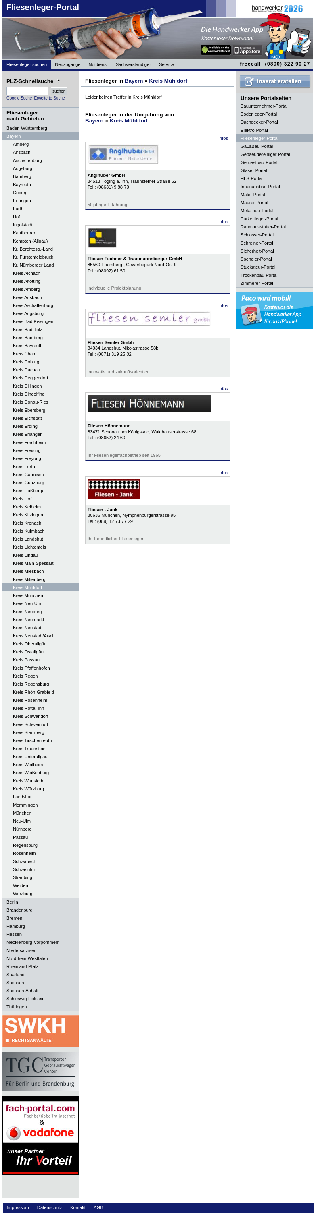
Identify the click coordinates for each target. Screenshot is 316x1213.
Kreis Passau (26, 659)
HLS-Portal (252, 178)
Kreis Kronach (27, 522)
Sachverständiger (133, 64)
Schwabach (24, 861)
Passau (20, 837)
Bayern (134, 81)
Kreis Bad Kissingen (33, 321)
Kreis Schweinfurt (30, 724)
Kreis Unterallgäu (30, 756)
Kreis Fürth (24, 466)
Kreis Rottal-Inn (28, 708)
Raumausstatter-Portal (263, 226)
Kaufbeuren (24, 232)
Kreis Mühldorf (27, 587)
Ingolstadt (23, 224)
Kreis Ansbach (27, 297)
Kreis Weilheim (28, 764)
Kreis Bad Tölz (27, 329)
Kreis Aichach (26, 273)
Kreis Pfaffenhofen (31, 668)
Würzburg (23, 893)
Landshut (22, 796)
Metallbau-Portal (257, 210)
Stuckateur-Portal (258, 267)
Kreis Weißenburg (31, 772)
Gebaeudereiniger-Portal (265, 154)
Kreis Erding (25, 426)
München (22, 813)
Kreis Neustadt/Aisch (34, 635)
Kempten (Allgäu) (30, 240)
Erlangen (22, 200)
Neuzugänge (67, 64)
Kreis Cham (24, 353)
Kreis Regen (25, 676)
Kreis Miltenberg (29, 579)
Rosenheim (24, 853)
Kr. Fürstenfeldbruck (33, 257)
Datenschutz (49, 1207)
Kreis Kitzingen (28, 514)
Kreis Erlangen (27, 434)
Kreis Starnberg (28, 732)
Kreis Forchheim (29, 442)
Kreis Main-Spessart (33, 563)
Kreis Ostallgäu (28, 651)
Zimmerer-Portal (257, 283)
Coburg (20, 192)
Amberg (21, 144)
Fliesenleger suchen (26, 64)
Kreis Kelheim (27, 506)
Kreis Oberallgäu (29, 643)
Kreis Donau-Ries (30, 402)
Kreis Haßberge (28, 490)
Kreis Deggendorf (30, 377)
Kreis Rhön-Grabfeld (33, 692)
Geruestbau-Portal (259, 162)
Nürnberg (22, 829)
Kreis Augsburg (28, 313)
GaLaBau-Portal (257, 146)
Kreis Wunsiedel (29, 780)
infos (223, 138)
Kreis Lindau (25, 555)
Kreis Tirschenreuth (32, 740)
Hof (16, 216)
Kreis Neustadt (27, 627)
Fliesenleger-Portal (42, 7)
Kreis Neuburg (27, 611)
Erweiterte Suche (49, 98)
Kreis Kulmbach (28, 531)
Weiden (20, 885)
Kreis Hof (22, 498)
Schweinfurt (24, 869)
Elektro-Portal (254, 130)
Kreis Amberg (26, 289)
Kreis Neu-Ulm (27, 603)
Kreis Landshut (28, 539)
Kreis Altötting (26, 281)
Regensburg (25, 845)
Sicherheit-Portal (257, 251)
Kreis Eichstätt (27, 418)
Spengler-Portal (256, 259)
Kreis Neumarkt (28, 619)
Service (166, 64)
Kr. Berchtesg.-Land (33, 249)
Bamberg (22, 176)
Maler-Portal (253, 194)
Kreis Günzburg (28, 482)
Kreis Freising (26, 450)
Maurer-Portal (254, 202)
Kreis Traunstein (29, 748)
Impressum (18, 1207)
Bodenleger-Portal (259, 114)
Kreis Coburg (26, 361)
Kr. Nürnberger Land (33, 265)
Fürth (18, 208)
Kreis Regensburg (31, 684)
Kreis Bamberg (28, 337)
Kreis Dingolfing (28, 394)
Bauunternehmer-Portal (264, 106)
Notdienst (98, 64)
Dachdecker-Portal (259, 122)
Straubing (22, 877)
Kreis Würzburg (28, 788)
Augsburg (22, 168)
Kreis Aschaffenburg (33, 305)
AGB (98, 1207)
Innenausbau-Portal (260, 186)
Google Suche (19, 98)
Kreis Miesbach (28, 571)
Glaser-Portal (254, 170)
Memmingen (25, 804)
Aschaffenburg (27, 160)
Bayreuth (22, 184)
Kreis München (28, 595)
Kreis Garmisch (28, 474)
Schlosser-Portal (257, 234)
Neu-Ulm (22, 821)
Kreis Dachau (26, 369)
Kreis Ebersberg (29, 410)
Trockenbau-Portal (259, 275)
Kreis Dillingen (27, 386)
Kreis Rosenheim (30, 700)
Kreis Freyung (27, 458)
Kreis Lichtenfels (29, 547)
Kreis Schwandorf (30, 716)
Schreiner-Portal (257, 243)
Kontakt (78, 1207)
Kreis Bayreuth (27, 345)
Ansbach (22, 152)
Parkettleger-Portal (259, 218)
